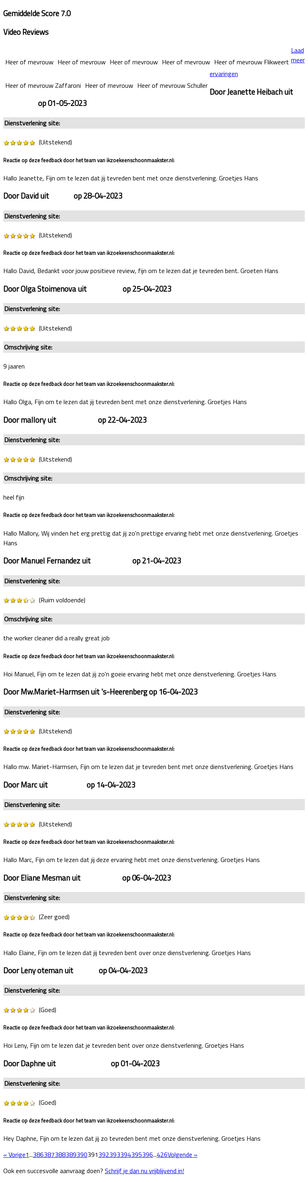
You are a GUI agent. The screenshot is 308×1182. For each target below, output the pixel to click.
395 (136, 1154)
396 (147, 1154)
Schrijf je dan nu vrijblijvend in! (144, 1171)
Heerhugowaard (83, 1063)
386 (38, 1154)
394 (125, 1154)
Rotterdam (67, 784)
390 (81, 1154)
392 (103, 1154)
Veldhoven (104, 288)
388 (60, 1154)
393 (114, 1154)
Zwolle (61, 195)
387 (49, 1154)
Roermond (19, 103)
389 (71, 1154)
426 (162, 1154)
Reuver (86, 970)
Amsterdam (77, 420)
